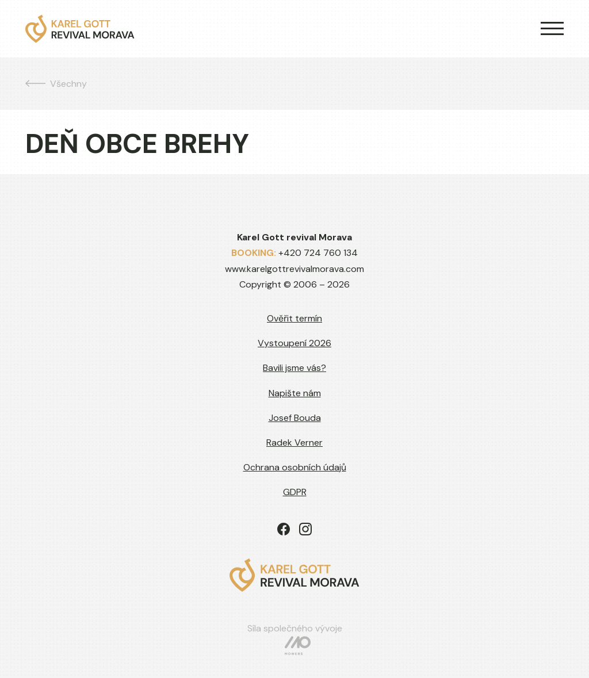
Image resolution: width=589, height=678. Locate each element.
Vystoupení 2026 (294, 343)
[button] (548, 29)
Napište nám (295, 393)
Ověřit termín (294, 318)
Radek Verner (294, 442)
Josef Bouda (295, 418)
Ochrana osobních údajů (294, 467)
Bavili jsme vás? (294, 368)
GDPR (295, 492)
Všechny (56, 84)
